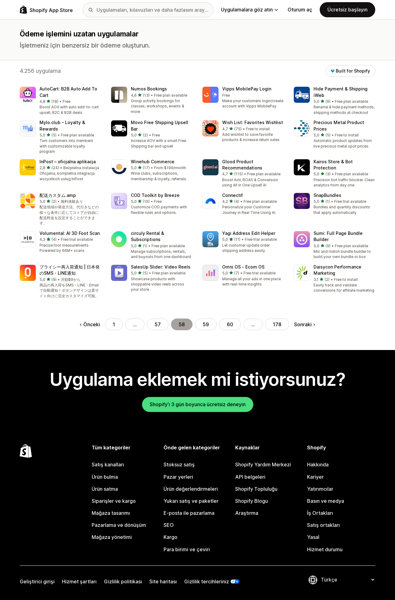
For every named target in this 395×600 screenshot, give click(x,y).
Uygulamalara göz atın (249, 9)
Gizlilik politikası (123, 581)
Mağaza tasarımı (111, 513)
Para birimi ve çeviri (187, 549)
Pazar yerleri (178, 477)
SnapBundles (327, 195)
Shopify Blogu (251, 501)
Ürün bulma (105, 477)
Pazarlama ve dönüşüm (119, 525)
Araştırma (246, 513)
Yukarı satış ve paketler (191, 501)
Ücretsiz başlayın (347, 9)
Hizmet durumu (325, 549)
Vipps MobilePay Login (246, 88)
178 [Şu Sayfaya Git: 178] (277, 324)
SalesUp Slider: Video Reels (160, 266)
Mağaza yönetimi (112, 537)
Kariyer (315, 477)
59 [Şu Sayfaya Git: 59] (206, 324)
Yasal (313, 537)
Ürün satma (105, 489)
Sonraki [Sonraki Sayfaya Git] (304, 324)
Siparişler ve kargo (114, 501)
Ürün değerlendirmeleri (191, 489)
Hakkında (318, 464)
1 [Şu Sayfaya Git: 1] (114, 324)
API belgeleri (250, 477)
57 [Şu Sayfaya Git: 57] (158, 324)
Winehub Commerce (152, 161)
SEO (169, 525)
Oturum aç (300, 9)
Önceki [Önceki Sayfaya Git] (90, 324)
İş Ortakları (320, 513)
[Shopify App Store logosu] (46, 10)
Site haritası (163, 581)
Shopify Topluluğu (256, 489)
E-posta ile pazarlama (189, 513)
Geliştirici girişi (37, 581)
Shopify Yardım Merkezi (263, 464)
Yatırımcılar (320, 489)
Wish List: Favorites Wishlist (252, 122)
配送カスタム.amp (58, 195)
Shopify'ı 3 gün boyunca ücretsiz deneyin (198, 404)
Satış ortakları (323, 525)
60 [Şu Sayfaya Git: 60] (230, 324)
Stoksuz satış (179, 464)
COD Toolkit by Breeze (155, 195)
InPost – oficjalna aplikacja (68, 161)
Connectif (232, 195)
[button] (60, 101)
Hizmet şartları (79, 581)
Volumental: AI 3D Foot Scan (70, 233)
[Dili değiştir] (347, 579)
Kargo (170, 537)
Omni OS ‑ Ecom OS (243, 266)
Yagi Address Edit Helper (248, 233)
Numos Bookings (149, 88)
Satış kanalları (108, 464)
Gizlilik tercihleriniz (206, 581)
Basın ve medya (325, 501)
